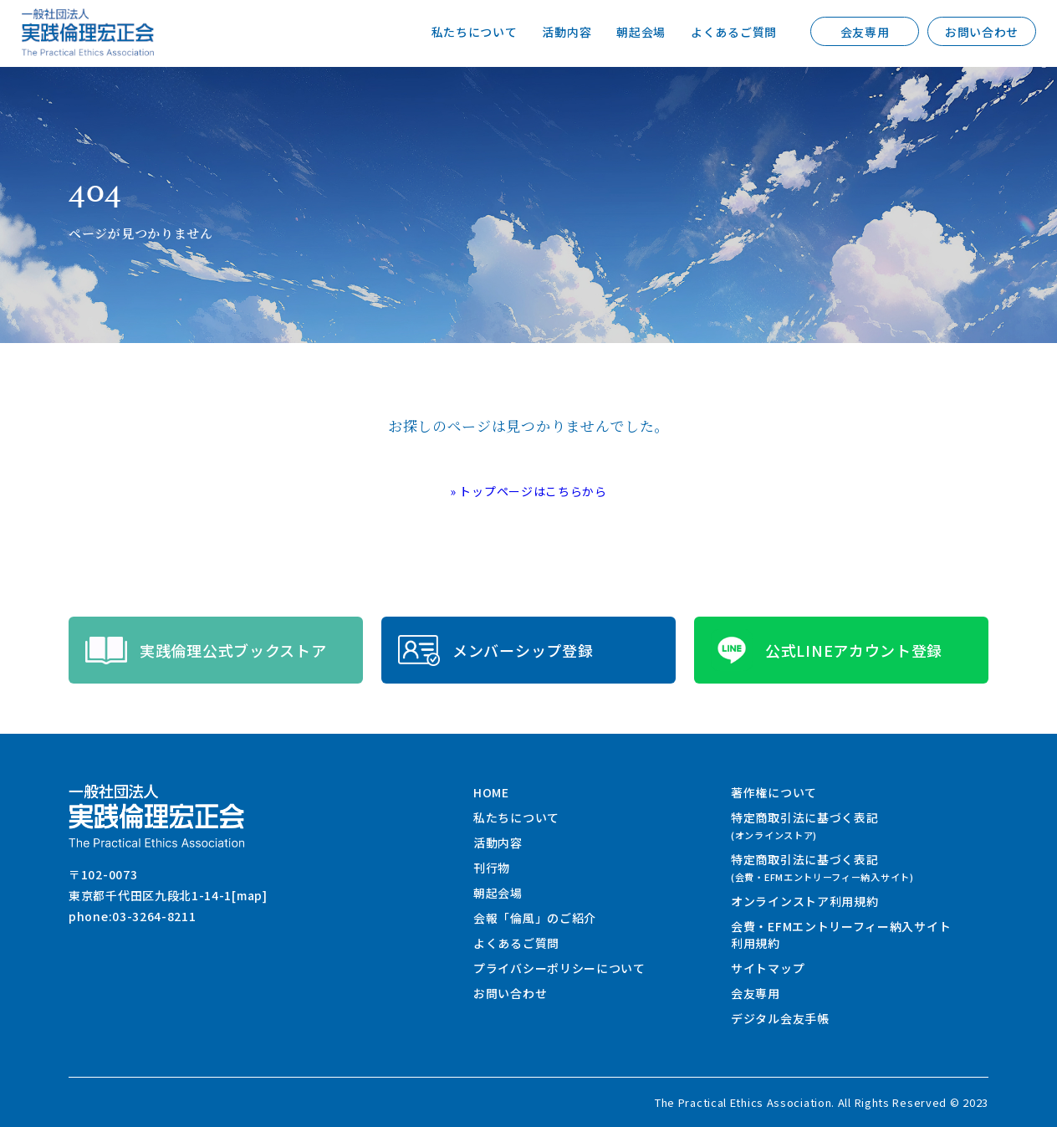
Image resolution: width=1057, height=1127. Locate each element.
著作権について (774, 792)
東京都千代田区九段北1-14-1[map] (168, 895)
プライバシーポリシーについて (559, 968)
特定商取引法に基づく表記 (804, 825)
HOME (491, 792)
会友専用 (865, 31)
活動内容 (566, 31)
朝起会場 (641, 31)
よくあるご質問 (734, 31)
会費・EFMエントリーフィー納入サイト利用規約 (841, 934)
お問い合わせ (982, 31)
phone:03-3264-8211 (133, 916)
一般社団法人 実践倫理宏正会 (88, 32)
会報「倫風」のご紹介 (534, 917)
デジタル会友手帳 (780, 1018)
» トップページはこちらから (528, 491)
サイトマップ (767, 968)
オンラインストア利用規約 (804, 901)
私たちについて (474, 31)
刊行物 (491, 867)
